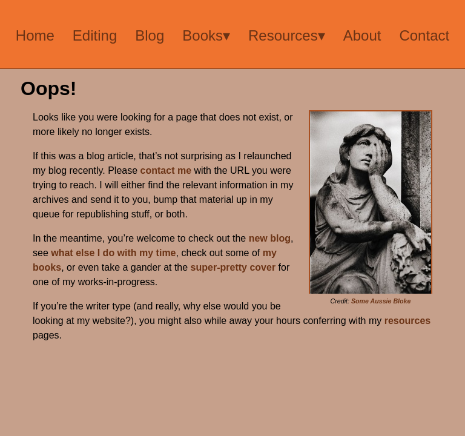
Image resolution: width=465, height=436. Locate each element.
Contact (424, 35)
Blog (149, 35)
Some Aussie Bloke (381, 301)
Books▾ (206, 35)
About (362, 35)
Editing (95, 35)
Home (35, 35)
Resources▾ (286, 35)
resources (407, 320)
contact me (165, 170)
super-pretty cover (233, 267)
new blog (270, 238)
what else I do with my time (113, 253)
